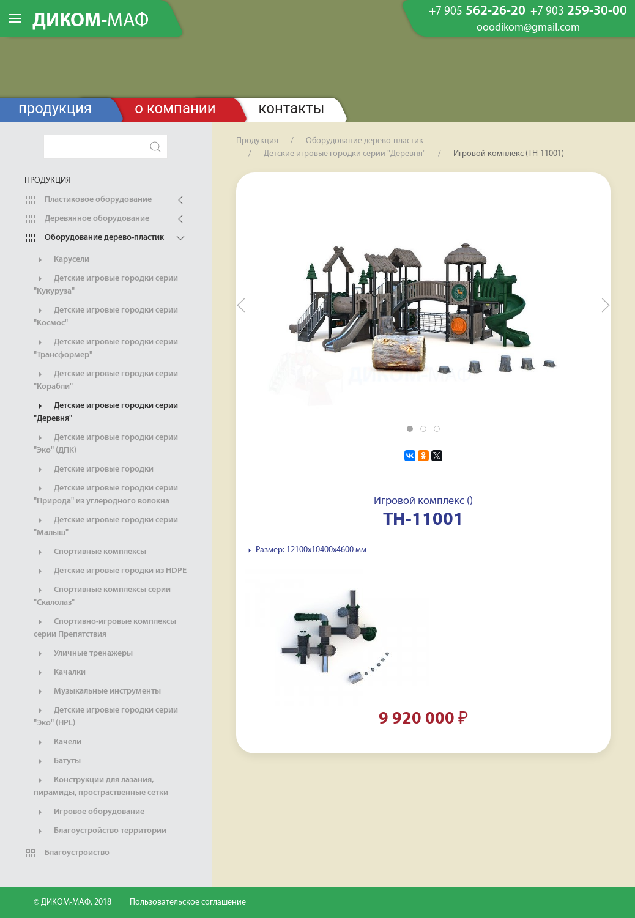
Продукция (55, 108)
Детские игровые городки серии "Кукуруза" (106, 284)
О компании (175, 108)
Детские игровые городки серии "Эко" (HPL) (106, 716)
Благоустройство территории (100, 831)
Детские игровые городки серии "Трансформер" (106, 348)
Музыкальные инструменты (97, 692)
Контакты (292, 108)
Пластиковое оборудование (88, 200)
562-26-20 (477, 11)
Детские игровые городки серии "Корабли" (106, 379)
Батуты (57, 761)
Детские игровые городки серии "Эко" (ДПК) (106, 443)
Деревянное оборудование (86, 219)
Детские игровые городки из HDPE (110, 571)
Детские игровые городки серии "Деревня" (106, 411)
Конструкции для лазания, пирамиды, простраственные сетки (101, 786)
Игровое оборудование (89, 812)
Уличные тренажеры (83, 654)
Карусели (61, 260)
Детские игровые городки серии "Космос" (106, 316)
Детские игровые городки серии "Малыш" (106, 526)
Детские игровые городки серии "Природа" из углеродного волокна (106, 494)
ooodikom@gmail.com (528, 28)
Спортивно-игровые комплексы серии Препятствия (105, 627)
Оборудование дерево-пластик (94, 238)
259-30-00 (578, 11)
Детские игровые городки (94, 470)
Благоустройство (67, 853)
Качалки (60, 673)
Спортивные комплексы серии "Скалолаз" (102, 595)
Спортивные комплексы (90, 552)
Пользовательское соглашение (188, 902)
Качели (57, 742)
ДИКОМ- (90, 21)
